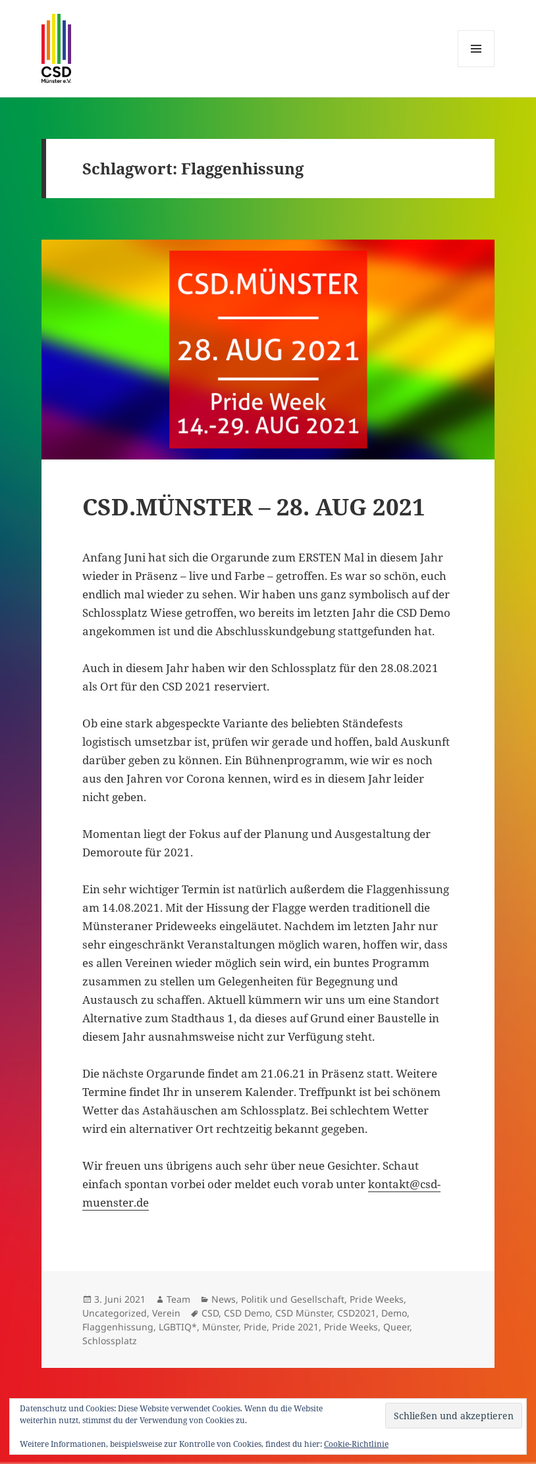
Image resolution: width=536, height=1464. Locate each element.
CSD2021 (356, 1313)
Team (178, 1299)
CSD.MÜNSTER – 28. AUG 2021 (253, 506)
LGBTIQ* (178, 1326)
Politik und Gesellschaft (292, 1299)
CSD (210, 1313)
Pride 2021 (295, 1326)
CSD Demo (247, 1313)
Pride (255, 1326)
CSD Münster (303, 1313)
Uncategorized (114, 1313)
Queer (396, 1326)
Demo (394, 1313)
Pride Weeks (377, 1299)
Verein (166, 1313)
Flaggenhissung (117, 1326)
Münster (220, 1326)
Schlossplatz (109, 1340)
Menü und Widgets (476, 66)
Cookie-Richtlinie (356, 1444)
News (223, 1299)
